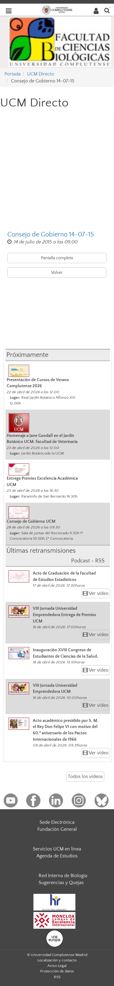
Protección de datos (57, 971)
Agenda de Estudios (57, 856)
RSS (57, 977)
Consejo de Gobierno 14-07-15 (50, 234)
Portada (13, 74)
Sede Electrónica (57, 822)
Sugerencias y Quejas (61, 882)
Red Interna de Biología (63, 875)
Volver (57, 272)
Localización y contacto (57, 960)
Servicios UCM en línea (57, 849)
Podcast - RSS (88, 561)
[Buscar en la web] (107, 10)
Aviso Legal (57, 966)
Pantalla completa (57, 258)
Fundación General (57, 829)
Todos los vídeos (85, 776)
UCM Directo (40, 74)
